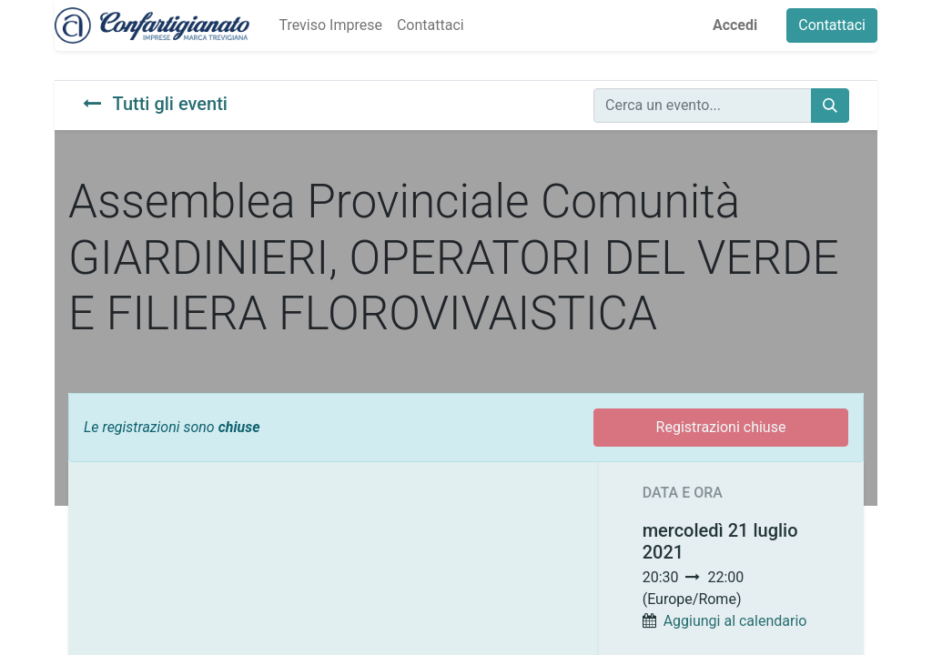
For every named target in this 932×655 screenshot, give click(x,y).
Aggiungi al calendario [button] (735, 621)
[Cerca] (830, 105)
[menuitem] (330, 25)
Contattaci (832, 25)
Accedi (735, 25)
